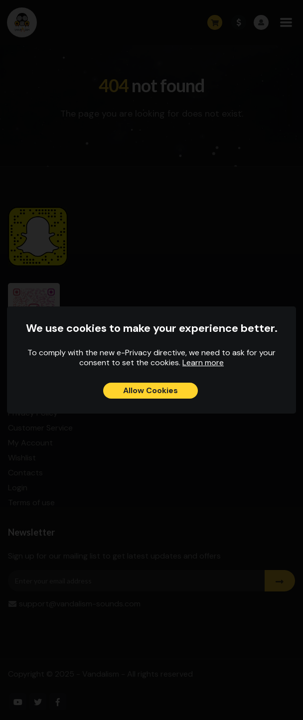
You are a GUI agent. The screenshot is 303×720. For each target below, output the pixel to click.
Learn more (203, 362)
